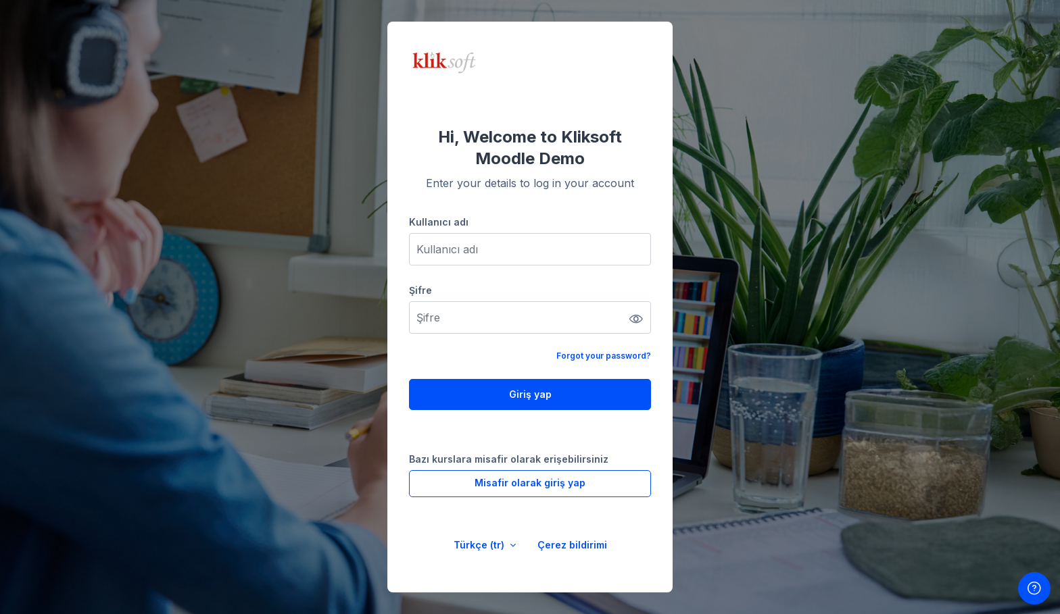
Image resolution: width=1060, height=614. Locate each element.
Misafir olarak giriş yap (530, 482)
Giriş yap (530, 394)
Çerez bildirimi (572, 545)
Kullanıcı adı (438, 222)
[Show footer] (1034, 588)
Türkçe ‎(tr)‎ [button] (480, 545)
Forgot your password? (603, 356)
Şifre (420, 290)
